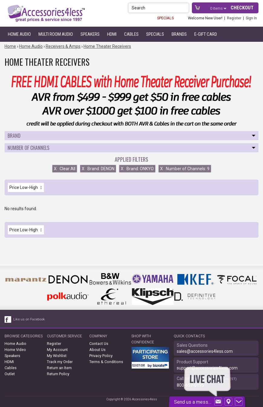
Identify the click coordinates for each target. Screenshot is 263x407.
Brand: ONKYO (137, 168)
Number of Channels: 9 (184, 168)
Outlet (10, 374)
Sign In (251, 18)
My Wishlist (57, 355)
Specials (155, 34)
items (217, 8)
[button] (185, 8)
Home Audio (19, 34)
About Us (97, 349)
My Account (57, 349)
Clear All (64, 168)
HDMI (112, 34)
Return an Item (59, 368)
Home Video (15, 349)
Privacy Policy (101, 355)
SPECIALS (165, 18)
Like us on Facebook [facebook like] (29, 319)
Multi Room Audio (55, 34)
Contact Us (98, 343)
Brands (179, 34)
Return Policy (58, 374)
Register (234, 18)
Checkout (242, 8)
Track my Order (60, 361)
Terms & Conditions (106, 361)
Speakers (90, 34)
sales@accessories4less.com (205, 351)
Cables (131, 34)
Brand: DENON (98, 168)
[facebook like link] (8, 319)
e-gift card (205, 34)
